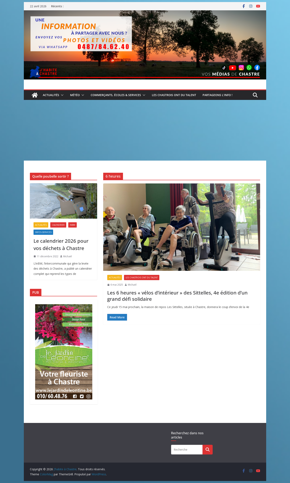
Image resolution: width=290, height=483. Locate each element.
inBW (72, 224)
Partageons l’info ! (217, 95)
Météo (75, 95)
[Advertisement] (145, 130)
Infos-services (43, 232)
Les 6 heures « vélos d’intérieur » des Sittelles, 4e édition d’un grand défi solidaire (177, 295)
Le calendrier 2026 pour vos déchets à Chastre (61, 244)
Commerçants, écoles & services (116, 95)
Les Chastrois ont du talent (174, 95)
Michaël (132, 284)
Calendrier (58, 224)
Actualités (51, 95)
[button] (61, 95)
